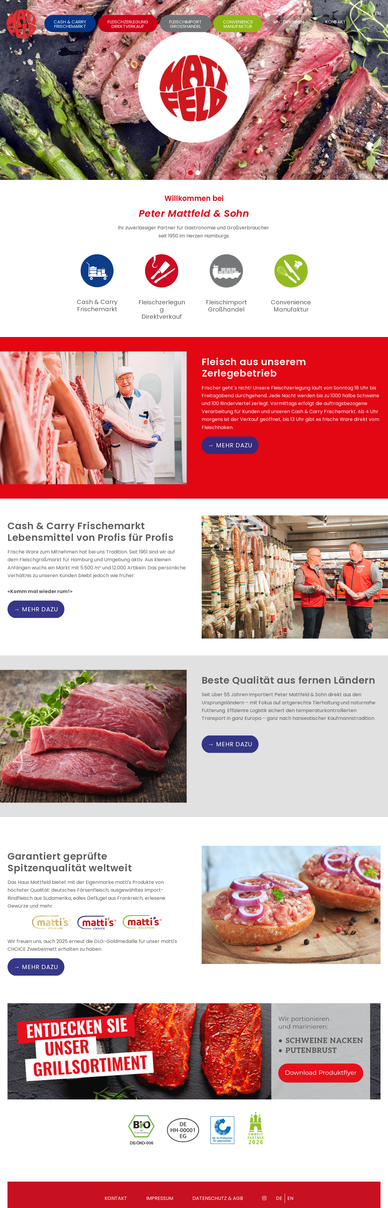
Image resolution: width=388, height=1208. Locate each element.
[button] (190, 172)
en (378, 13)
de (366, 13)
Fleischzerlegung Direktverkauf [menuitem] (128, 24)
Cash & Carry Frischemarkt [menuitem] (70, 24)
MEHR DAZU (234, 456)
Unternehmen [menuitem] (289, 22)
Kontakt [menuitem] (335, 22)
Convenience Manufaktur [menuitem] (238, 24)
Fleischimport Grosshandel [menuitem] (185, 24)
